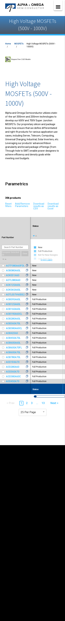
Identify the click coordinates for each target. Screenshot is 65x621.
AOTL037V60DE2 (15, 294)
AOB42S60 (12, 333)
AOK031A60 (12, 275)
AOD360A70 (12, 371)
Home (8, 44)
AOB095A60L (13, 299)
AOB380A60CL (14, 328)
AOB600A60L (13, 343)
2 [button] (27, 403)
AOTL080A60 (13, 280)
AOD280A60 (12, 367)
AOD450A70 (12, 381)
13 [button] (43, 403)
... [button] (37, 403)
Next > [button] (54, 403)
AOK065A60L (13, 290)
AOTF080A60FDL (15, 265)
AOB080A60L (13, 270)
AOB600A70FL (14, 347)
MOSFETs (19, 44)
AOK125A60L (13, 285)
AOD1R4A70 (12, 362)
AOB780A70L (13, 357)
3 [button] (32, 403)
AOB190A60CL (14, 314)
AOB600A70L (13, 352)
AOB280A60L (13, 318)
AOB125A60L (13, 304)
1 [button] (21, 403)
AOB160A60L (13, 309)
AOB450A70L (13, 338)
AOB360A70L (13, 323)
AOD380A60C (13, 376)
